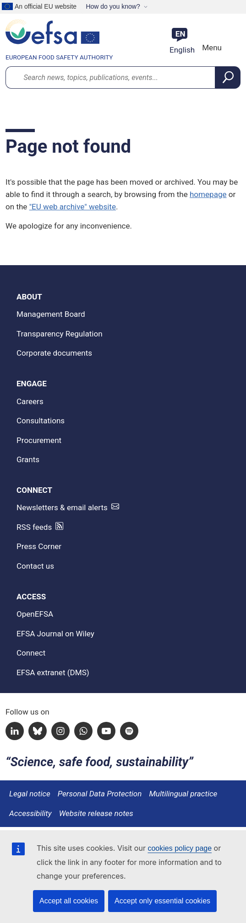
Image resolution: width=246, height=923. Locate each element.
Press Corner (38, 546)
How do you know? (113, 6)
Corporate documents (54, 352)
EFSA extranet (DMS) (52, 672)
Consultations (40, 420)
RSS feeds (34, 527)
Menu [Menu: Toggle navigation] (210, 47)
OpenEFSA (34, 614)
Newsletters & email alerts (62, 507)
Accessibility (30, 813)
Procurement (38, 440)
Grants (27, 459)
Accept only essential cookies (162, 901)
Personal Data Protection (100, 793)
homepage (208, 194)
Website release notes (96, 813)
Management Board (50, 314)
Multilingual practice (183, 793)
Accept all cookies (68, 901)
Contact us (35, 566)
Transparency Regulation (59, 333)
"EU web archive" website (72, 206)
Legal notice (29, 793)
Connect (30, 652)
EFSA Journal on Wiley (55, 633)
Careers (30, 401)
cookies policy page (180, 848)
